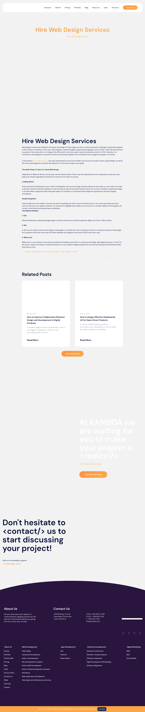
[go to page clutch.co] (9, 633)
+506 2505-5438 (98, 614)
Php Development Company (29, 662)
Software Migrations (94, 665)
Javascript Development (29, 655)
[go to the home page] (13, 7)
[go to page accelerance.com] (37, 633)
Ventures (115, 7)
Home (59, 36)
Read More (32, 340)
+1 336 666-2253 (97, 616)
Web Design (26, 651)
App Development (68, 647)
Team (6, 669)
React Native (65, 658)
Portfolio (77, 7)
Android (64, 655)
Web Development (29, 647)
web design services (40, 161)
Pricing (67, 7)
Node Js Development (29, 658)
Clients (58, 7)
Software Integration (94, 658)
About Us (96, 7)
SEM (128, 651)
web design (36, 251)
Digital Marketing (134, 647)
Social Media (132, 658)
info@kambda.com (93, 621)
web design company (51, 251)
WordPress (26, 673)
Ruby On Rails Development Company (29, 669)
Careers (7, 687)
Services (47, 7)
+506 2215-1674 (94, 619)
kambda (27, 251)
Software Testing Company (94, 655)
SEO (128, 655)
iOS (62, 651)
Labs (106, 7)
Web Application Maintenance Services (29, 680)
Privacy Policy (9, 673)
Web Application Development (29, 676)
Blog (86, 7)
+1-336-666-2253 (12, 564)
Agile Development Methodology (94, 662)
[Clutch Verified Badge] (132, 612)
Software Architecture (94, 651)
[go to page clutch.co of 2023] (65, 633)
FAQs (6, 680)
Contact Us (61, 609)
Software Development (96, 647)
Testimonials (9, 658)
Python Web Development (29, 665)
